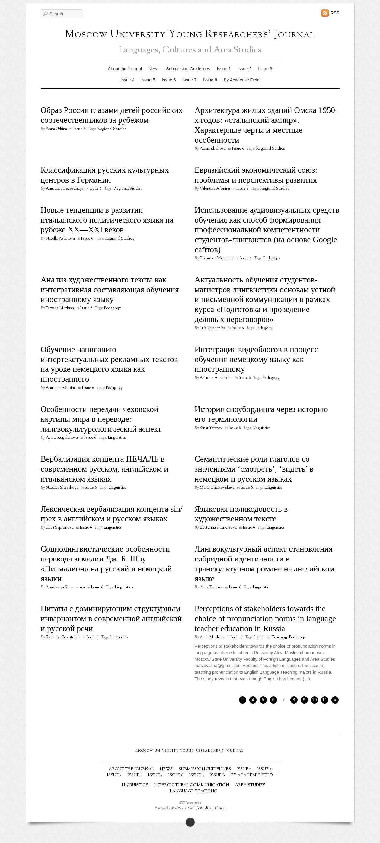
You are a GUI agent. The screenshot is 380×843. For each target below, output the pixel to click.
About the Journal (125, 68)
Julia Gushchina (212, 328)
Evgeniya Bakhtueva (63, 637)
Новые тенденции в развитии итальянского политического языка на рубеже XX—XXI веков (107, 219)
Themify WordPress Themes (206, 808)
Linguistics (117, 438)
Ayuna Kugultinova (62, 438)
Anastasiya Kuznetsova (65, 587)
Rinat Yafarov (211, 428)
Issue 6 (169, 80)
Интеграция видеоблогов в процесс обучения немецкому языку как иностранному (256, 359)
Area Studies (250, 785)
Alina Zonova (211, 587)
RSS (335, 13)
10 (314, 699)
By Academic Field (241, 80)
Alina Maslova (212, 637)
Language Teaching (270, 637)
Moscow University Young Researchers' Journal (190, 34)
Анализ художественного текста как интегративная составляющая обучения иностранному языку (110, 289)
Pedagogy (271, 258)
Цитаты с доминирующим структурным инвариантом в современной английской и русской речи (111, 618)
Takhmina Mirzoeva (216, 258)
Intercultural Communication (191, 785)
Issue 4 (127, 80)
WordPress (177, 808)
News (153, 68)
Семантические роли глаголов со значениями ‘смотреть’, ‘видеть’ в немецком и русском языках (254, 468)
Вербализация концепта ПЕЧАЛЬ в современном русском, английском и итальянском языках (104, 468)
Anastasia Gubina (61, 388)
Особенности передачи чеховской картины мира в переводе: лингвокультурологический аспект (101, 419)
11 (324, 699)
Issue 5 (148, 80)
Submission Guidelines (188, 68)
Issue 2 (244, 68)
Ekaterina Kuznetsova (218, 527)
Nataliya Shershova (62, 488)
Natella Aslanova (60, 238)
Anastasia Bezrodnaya (64, 189)
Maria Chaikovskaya (217, 488)
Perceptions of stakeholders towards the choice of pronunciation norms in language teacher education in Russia (265, 618)
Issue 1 (224, 68)
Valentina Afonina (215, 189)
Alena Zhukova (213, 148)
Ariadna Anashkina (216, 378)
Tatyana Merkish (60, 308)
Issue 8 (210, 80)
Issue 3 (265, 68)
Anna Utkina (56, 129)
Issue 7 (189, 80)
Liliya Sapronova (60, 527)
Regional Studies (111, 129)
